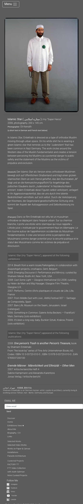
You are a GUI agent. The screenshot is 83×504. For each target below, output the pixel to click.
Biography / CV (14, 433)
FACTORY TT (13, 464)
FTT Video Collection (16, 468)
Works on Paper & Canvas (18, 448)
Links (9, 436)
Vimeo (11, 491)
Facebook (12, 488)
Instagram (12, 484)
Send (9, 411)
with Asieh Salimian (16, 472)
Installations (12, 452)
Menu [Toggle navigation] (10, 4)
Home (10, 422)
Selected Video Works (17, 445)
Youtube (12, 495)
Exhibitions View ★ (15, 425)
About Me (11, 429)
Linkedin (11, 499)
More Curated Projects (17, 475)
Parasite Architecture (16, 456)
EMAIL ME (11, 400)
